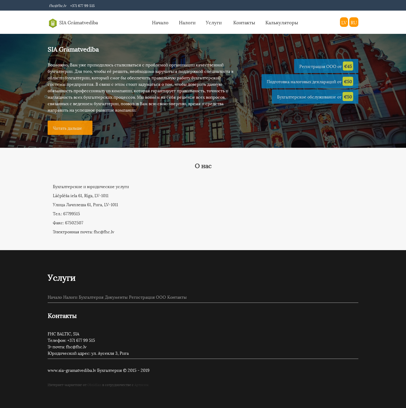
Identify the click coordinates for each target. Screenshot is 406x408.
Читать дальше (67, 128)
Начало (160, 22)
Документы (116, 297)
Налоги (187, 22)
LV (344, 22)
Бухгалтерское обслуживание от (315, 96)
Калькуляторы (281, 22)
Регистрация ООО (147, 297)
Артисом (141, 384)
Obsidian (94, 384)
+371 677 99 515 (81, 5)
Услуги (214, 22)
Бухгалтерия (91, 297)
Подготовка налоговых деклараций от (310, 81)
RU (354, 22)
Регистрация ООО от (326, 66)
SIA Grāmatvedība (73, 23)
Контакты (244, 22)
